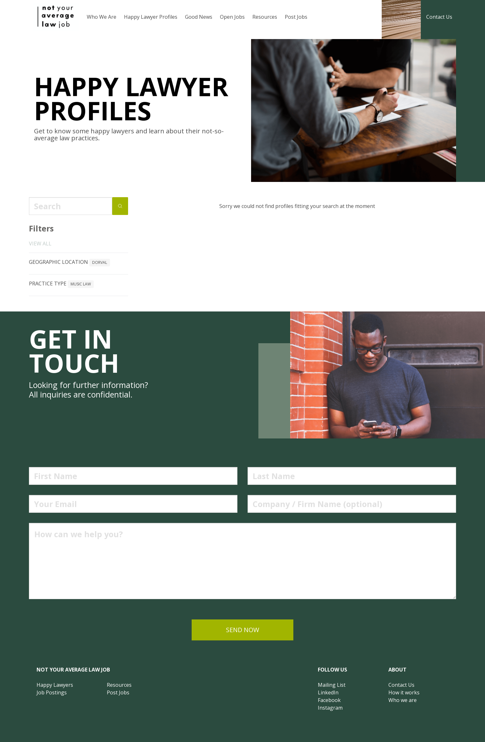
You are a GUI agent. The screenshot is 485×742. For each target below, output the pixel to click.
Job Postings (52, 692)
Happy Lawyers (55, 684)
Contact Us (439, 16)
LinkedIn (328, 692)
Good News (198, 16)
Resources (264, 16)
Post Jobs (296, 16)
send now (242, 629)
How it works (404, 692)
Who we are (402, 700)
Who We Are (101, 16)
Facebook (329, 700)
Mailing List (331, 684)
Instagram (330, 707)
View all (40, 243)
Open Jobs (232, 16)
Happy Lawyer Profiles (150, 16)
